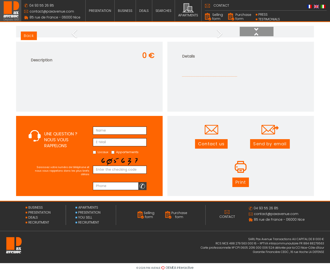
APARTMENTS (188, 10)
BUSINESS (125, 10)
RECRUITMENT (38, 222)
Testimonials (269, 19)
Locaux (100, 152)
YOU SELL (85, 217)
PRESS (263, 14)
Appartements (125, 152)
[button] (257, 34)
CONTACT (221, 5)
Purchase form (243, 16)
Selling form (217, 16)
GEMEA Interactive (179, 267)
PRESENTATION (100, 10)
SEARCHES (163, 10)
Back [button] (29, 35)
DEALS (144, 10)
